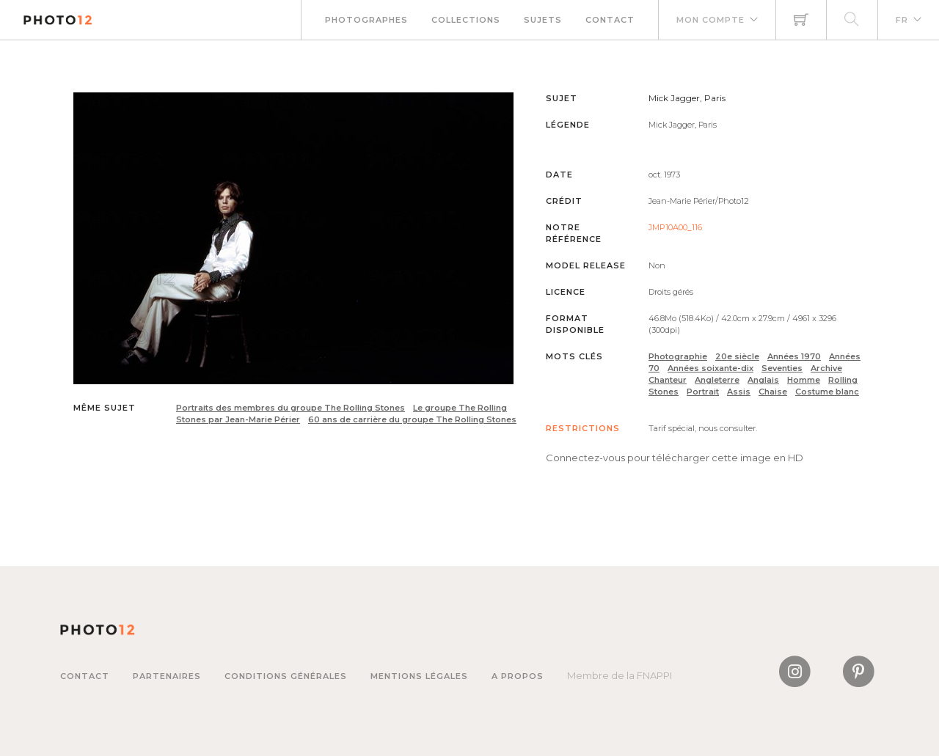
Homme (803, 380)
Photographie (677, 356)
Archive (826, 368)
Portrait (703, 391)
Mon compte (710, 20)
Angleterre (717, 380)
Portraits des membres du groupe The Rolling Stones (290, 408)
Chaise (773, 391)
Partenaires (167, 676)
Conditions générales (285, 676)
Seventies (782, 368)
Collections (465, 20)
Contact (610, 20)
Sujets (543, 20)
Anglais (763, 380)
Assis (738, 391)
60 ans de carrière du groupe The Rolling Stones (412, 419)
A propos (518, 676)
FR (902, 20)
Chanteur (667, 380)
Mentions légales (419, 676)
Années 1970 (794, 356)
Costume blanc (827, 391)
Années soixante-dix (710, 368)
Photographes (366, 20)
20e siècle (737, 356)
